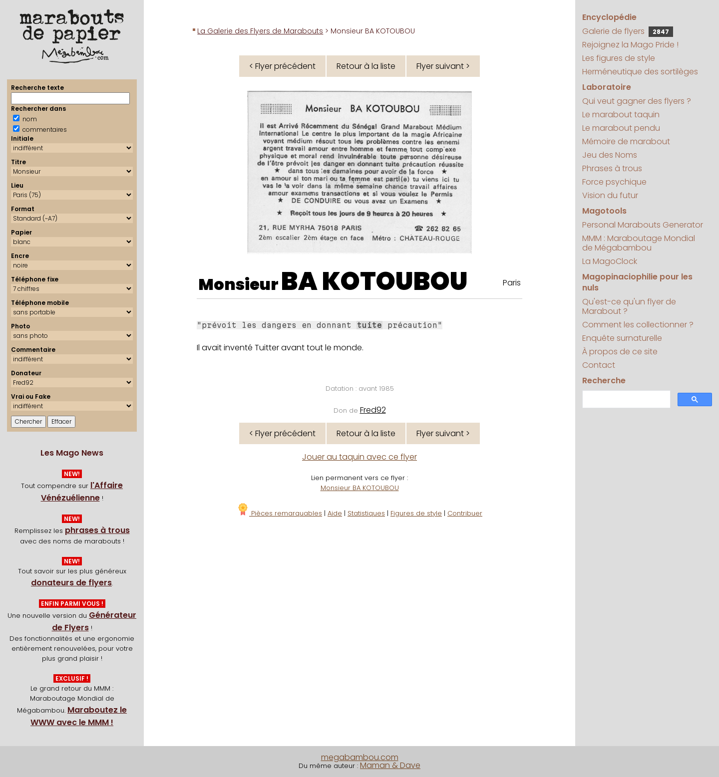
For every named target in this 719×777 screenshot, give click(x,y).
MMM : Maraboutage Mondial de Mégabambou (638, 243)
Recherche (604, 380)
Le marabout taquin (621, 114)
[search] (625, 399)
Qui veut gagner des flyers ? (636, 101)
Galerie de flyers (627, 31)
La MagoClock (609, 261)
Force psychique (614, 182)
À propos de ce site (620, 351)
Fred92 (373, 410)
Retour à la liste (366, 66)
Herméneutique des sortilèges (640, 71)
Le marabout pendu (621, 128)
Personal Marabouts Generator (642, 225)
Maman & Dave (390, 765)
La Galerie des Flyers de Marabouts (260, 31)
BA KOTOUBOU (374, 281)
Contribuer (464, 513)
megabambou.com (359, 757)
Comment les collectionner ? (638, 324)
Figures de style (416, 513)
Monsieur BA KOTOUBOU (360, 488)
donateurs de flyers (71, 582)
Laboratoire (606, 87)
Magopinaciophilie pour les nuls (637, 282)
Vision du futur (610, 195)
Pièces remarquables (279, 513)
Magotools (604, 211)
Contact (598, 365)
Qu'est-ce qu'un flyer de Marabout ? (629, 306)
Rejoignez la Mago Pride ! (630, 44)
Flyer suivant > (443, 66)
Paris (512, 282)
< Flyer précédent (282, 66)
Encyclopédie (609, 17)
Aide (335, 513)
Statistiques (366, 513)
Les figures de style (618, 58)
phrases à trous (97, 530)
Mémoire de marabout (626, 141)
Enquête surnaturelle (622, 338)
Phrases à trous (612, 168)
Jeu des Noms (609, 155)
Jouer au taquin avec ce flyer (359, 457)
